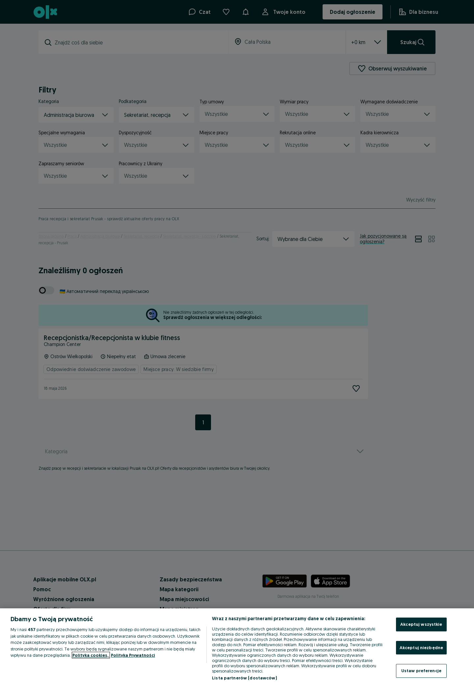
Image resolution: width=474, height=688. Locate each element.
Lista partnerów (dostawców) (244, 677)
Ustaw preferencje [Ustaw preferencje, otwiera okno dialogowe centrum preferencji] (421, 670)
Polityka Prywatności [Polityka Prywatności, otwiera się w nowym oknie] (133, 655)
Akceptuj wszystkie (421, 624)
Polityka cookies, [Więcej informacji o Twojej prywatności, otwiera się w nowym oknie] (90, 655)
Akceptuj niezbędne (421, 647)
